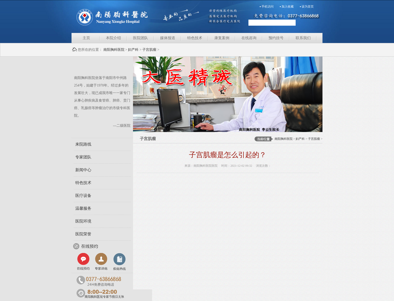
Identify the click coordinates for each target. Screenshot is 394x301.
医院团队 (140, 38)
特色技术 (194, 38)
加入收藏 (288, 6)
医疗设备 (83, 195)
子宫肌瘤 (149, 50)
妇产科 (133, 50)
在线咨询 (248, 38)
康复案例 (221, 38)
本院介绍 (113, 38)
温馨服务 (83, 208)
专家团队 (83, 157)
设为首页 (308, 6)
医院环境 (83, 221)
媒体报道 (167, 38)
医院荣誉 (83, 234)
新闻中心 (83, 170)
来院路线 (83, 144)
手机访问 (267, 6)
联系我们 (303, 38)
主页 (86, 38)
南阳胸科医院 (134, 16)
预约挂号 (276, 38)
